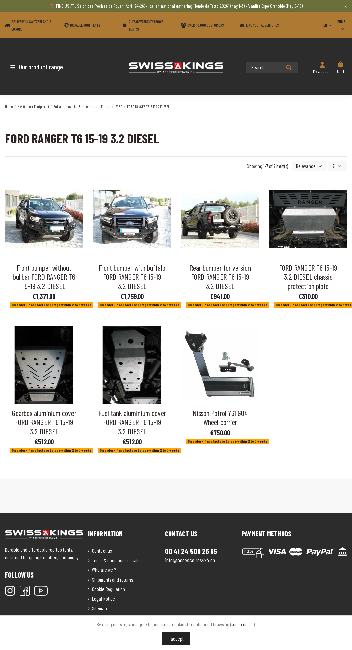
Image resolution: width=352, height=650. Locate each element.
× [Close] (345, 6)
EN (328, 25)
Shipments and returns (112, 579)
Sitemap (99, 608)
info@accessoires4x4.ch (190, 559)
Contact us (102, 550)
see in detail (242, 624)
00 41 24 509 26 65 (191, 550)
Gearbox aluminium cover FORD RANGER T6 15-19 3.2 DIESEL (44, 421)
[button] (44, 66)
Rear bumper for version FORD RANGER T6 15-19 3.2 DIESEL (220, 276)
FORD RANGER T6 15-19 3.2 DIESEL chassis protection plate (308, 276)
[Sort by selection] (311, 166)
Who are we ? (104, 569)
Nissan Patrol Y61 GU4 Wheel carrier (220, 417)
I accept (176, 639)
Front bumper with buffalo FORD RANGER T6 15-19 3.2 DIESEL (132, 276)
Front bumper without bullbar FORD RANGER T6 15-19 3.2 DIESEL (44, 276)
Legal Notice (103, 598)
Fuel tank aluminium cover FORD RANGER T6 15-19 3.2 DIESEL (132, 421)
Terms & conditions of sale (116, 560)
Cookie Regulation (108, 589)
